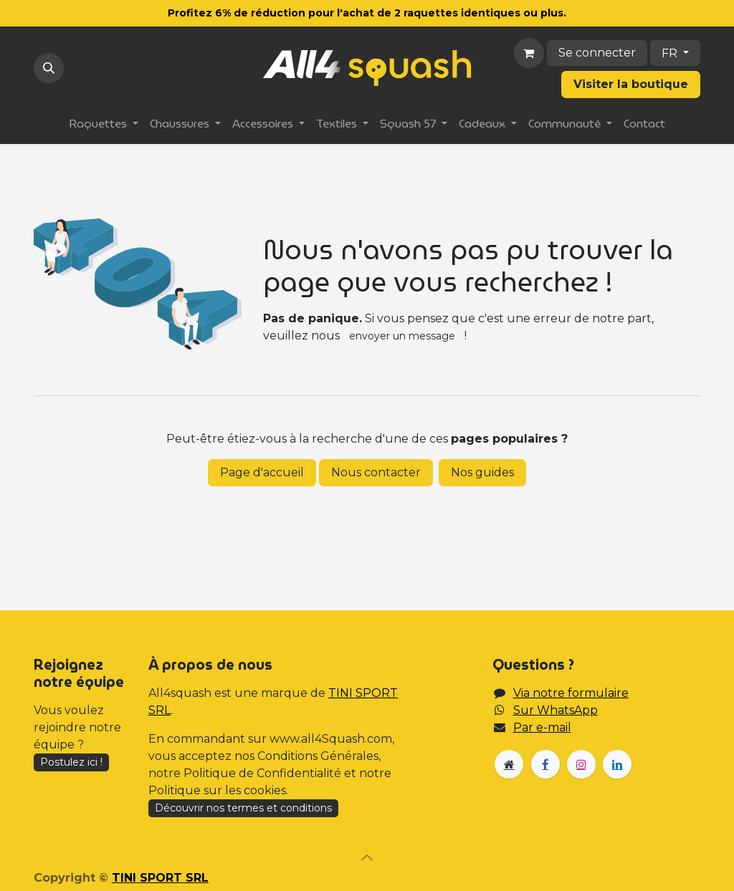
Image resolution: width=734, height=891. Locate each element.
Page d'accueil (262, 472)
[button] (49, 68)
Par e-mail (542, 727)
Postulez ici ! (71, 762)
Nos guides (482, 472)
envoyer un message (402, 335)
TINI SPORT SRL (160, 878)
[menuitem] (103, 124)
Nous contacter (376, 472)
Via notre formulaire (571, 693)
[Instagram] (581, 764)
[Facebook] (545, 764)
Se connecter (597, 52)
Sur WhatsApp (555, 710)
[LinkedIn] (617, 764)
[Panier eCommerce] (529, 53)
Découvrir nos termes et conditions (243, 807)
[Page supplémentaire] (509, 764)
